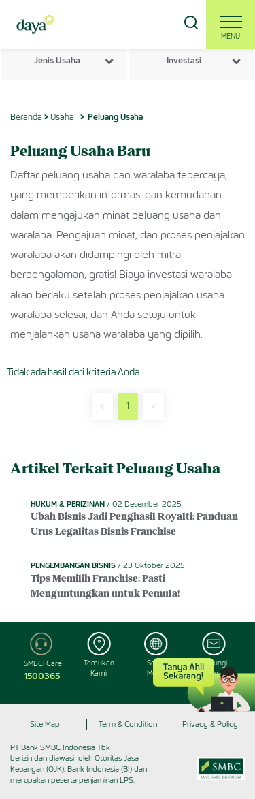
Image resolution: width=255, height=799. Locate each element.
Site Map (45, 724)
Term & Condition (128, 724)
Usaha (62, 117)
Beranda (26, 117)
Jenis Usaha (57, 60)
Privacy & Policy (210, 724)
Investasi (184, 60)
